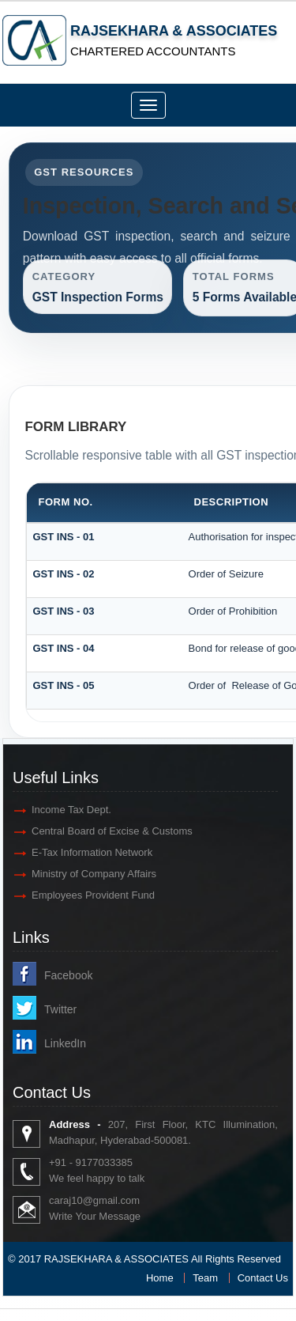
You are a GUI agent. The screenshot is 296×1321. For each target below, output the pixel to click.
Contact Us (263, 1278)
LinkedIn (65, 1043)
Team (205, 1278)
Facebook (68, 975)
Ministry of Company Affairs (94, 874)
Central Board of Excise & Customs (112, 831)
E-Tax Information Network (92, 852)
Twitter (60, 1009)
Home (160, 1278)
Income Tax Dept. (71, 810)
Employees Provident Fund (93, 895)
